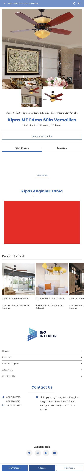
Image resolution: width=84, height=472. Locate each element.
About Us (7, 369)
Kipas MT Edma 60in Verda (15, 298)
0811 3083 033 (14, 405)
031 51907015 (13, 397)
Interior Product (13, 113)
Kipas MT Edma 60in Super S (50, 298)
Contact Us (8, 376)
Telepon (42, 468)
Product (6, 357)
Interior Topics (10, 363)
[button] (42, 175)
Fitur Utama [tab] (22, 148)
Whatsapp (15, 468)
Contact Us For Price (42, 136)
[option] (42, 49)
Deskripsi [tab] (61, 148)
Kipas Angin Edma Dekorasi (35, 113)
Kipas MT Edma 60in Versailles (64, 113)
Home (5, 351)
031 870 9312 (13, 401)
